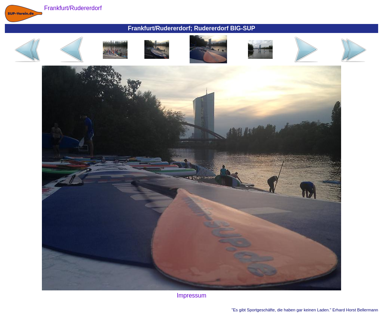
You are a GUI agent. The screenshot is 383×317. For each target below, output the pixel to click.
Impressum (191, 295)
